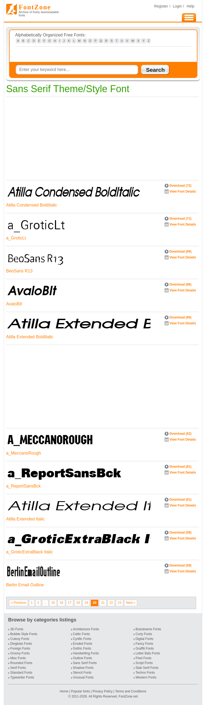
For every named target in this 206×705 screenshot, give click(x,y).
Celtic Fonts (81, 634)
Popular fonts (80, 691)
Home (64, 691)
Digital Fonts (144, 639)
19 (86, 603)
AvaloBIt (14, 304)
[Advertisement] (101, 137)
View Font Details (183, 191)
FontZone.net (128, 696)
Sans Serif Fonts (85, 663)
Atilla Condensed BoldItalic (31, 205)
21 (103, 603)
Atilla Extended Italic (25, 519)
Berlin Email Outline (25, 585)
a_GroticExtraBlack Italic (29, 552)
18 (78, 603)
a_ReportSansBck (23, 486)
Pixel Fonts (143, 658)
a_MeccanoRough (23, 453)
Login (177, 6)
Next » (130, 603)
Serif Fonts (18, 668)
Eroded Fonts (82, 644)
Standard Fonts (21, 672)
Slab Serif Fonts (146, 668)
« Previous (18, 603)
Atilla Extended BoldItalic (29, 337)
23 (119, 603)
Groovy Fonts (20, 653)
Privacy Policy (103, 691)
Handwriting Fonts (86, 653)
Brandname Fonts (148, 629)
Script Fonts (144, 663)
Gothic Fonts (82, 648)
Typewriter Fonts (22, 677)
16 (61, 603)
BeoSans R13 (19, 271)
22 (111, 603)
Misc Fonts (18, 658)
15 (53, 603)
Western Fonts (145, 677)
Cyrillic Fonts (82, 639)
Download (181, 186)
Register (161, 6)
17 (69, 603)
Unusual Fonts (83, 677)
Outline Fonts (82, 658)
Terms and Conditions (130, 691)
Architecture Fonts (86, 629)
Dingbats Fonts (21, 644)
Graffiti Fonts (144, 648)
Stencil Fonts (82, 672)
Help (190, 6)
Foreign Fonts (20, 648)
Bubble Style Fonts (23, 634)
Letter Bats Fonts (147, 653)
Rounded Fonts (21, 663)
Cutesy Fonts (19, 639)
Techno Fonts (145, 672)
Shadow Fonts (83, 668)
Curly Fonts (143, 634)
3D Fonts (16, 629)
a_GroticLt (16, 238)
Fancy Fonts (144, 644)
